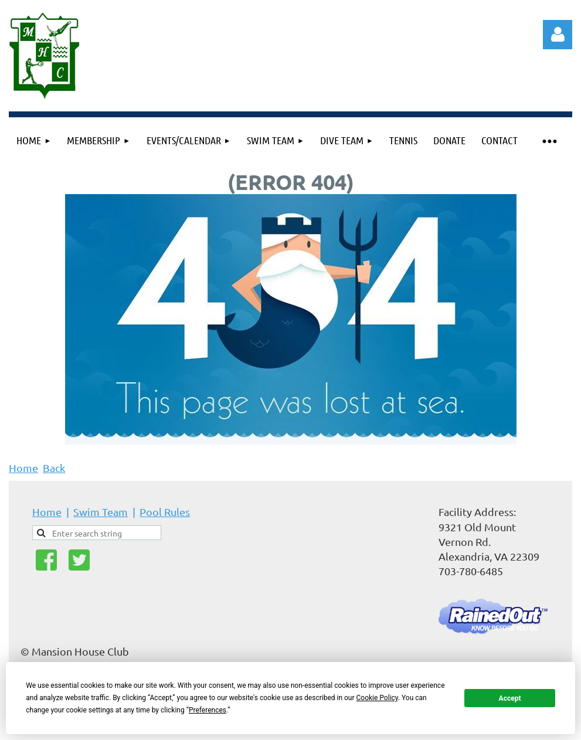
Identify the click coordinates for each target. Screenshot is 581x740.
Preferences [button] (207, 710)
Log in (557, 34)
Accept (510, 698)
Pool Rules (165, 511)
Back (54, 467)
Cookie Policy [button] (377, 698)
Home (23, 467)
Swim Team (100, 511)
